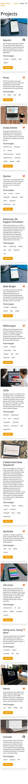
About (22, 3)
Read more (8, 67)
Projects (16, 3)
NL (26, 3)
